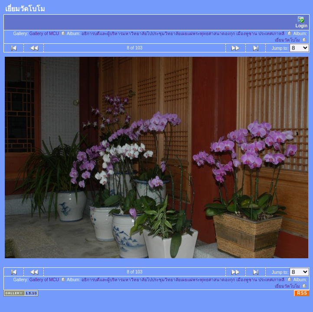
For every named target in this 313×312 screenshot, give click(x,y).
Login (301, 22)
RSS (302, 293)
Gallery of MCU (47, 33)
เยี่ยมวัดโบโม (291, 40)
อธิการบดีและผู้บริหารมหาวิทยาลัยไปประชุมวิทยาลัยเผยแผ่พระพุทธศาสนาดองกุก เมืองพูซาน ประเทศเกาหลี (187, 33)
